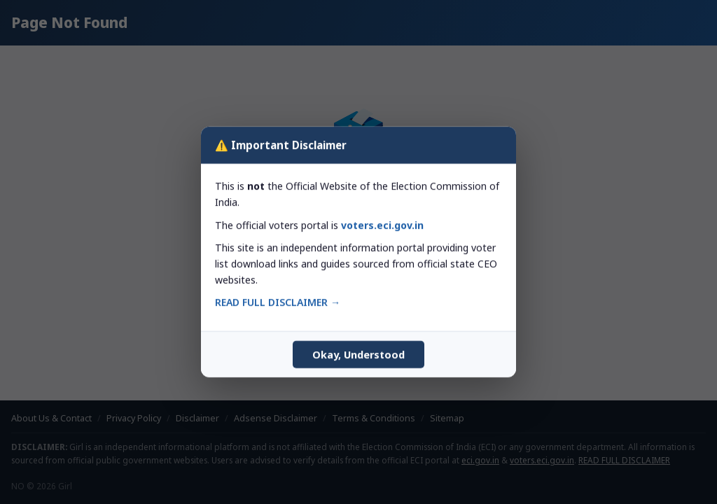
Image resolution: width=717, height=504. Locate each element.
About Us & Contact (51, 418)
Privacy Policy (133, 418)
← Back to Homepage (358, 288)
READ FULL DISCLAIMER (624, 459)
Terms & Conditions (373, 418)
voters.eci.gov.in (542, 459)
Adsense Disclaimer (275, 418)
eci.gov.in (480, 459)
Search (467, 248)
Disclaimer (197, 418)
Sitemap (447, 418)
